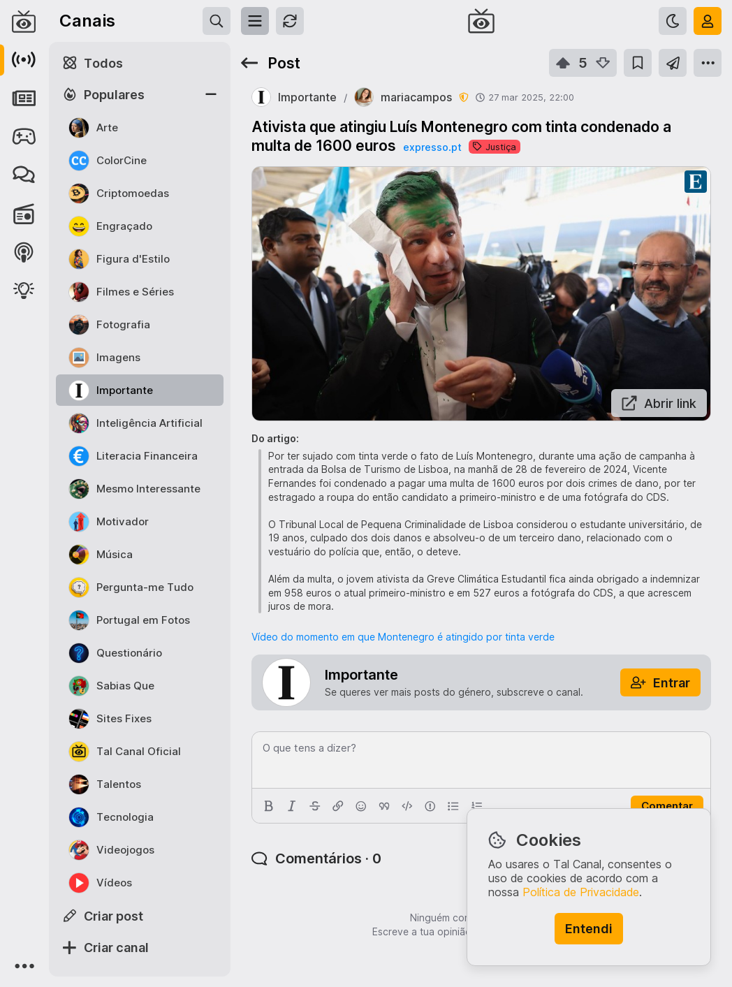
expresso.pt (432, 147)
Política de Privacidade (580, 892)
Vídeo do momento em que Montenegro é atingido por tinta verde (403, 637)
